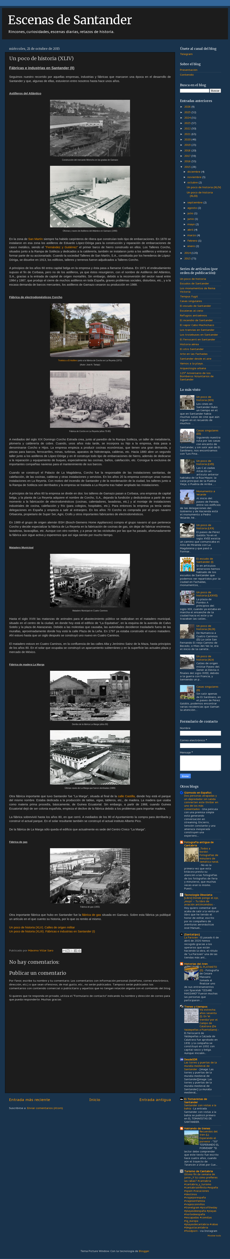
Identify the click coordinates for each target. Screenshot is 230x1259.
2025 (187, 112)
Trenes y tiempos (195, 1006)
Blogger (144, 1251)
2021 (187, 134)
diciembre (194, 171)
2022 (187, 128)
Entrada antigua (155, 1099)
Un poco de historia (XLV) (205, 657)
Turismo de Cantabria (198, 1171)
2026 (187, 106)
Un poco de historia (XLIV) (204, 187)
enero (191, 246)
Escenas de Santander (70, 19)
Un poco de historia (193, 279)
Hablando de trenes (197, 1128)
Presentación (188, 70)
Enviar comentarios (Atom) (45, 1108)
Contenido (187, 74)
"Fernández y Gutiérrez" (61, 247)
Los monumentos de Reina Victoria (197, 289)
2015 (187, 167)
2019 (187, 145)
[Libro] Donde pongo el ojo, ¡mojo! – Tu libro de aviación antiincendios (201, 901)
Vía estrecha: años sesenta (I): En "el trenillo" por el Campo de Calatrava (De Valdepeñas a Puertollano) (201, 1019)
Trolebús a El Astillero (67, 360)
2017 (187, 156)
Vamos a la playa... (192, 363)
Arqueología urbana (193, 368)
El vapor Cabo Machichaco (197, 325)
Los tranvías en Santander (197, 330)
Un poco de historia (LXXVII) (207, 593)
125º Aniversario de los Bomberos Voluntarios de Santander (197, 376)
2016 (187, 161)
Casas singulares (191, 301)
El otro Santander (192, 349)
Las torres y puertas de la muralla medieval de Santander (200, 1066)
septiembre (195, 202)
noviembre (194, 177)
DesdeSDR (190, 1059)
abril (190, 229)
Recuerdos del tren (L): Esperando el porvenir (209, 1136)
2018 (187, 150)
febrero (192, 240)
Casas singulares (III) (207, 432)
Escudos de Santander (194, 283)
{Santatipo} (192, 934)
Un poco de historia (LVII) (205, 462)
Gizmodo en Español (197, 792)
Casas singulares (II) (207, 688)
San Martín (35, 239)
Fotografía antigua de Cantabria (199, 843)
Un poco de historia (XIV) (205, 398)
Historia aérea (189, 344)
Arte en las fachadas (194, 354)
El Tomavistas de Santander (195, 1100)
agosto (192, 208)
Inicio (94, 1099)
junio (191, 219)
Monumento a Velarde (205, 492)
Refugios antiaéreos (193, 315)
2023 (187, 123)
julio (190, 213)
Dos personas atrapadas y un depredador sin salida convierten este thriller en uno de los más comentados (201, 802)
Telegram (186, 54)
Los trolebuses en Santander (199, 334)
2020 (187, 139)
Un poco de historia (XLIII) (200, 194)
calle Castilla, (127, 796)
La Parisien (191, 937)
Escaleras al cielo (191, 310)
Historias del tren (196, 964)
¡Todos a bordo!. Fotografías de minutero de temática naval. (209, 855)
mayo (191, 224)
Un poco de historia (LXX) (205, 526)
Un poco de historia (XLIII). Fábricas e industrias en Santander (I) (52, 931)
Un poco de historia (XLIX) (205, 627)
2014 (187, 253)
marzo (192, 235)
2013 (187, 258)
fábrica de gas (91, 914)
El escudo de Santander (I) (204, 560)
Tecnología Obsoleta (198, 895)
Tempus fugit (189, 296)
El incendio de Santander (196, 320)
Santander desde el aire (195, 358)
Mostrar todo (214, 1235)
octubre (193, 182)
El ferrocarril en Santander (197, 339)
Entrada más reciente (29, 1099)
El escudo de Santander (195, 306)
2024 (187, 117)
